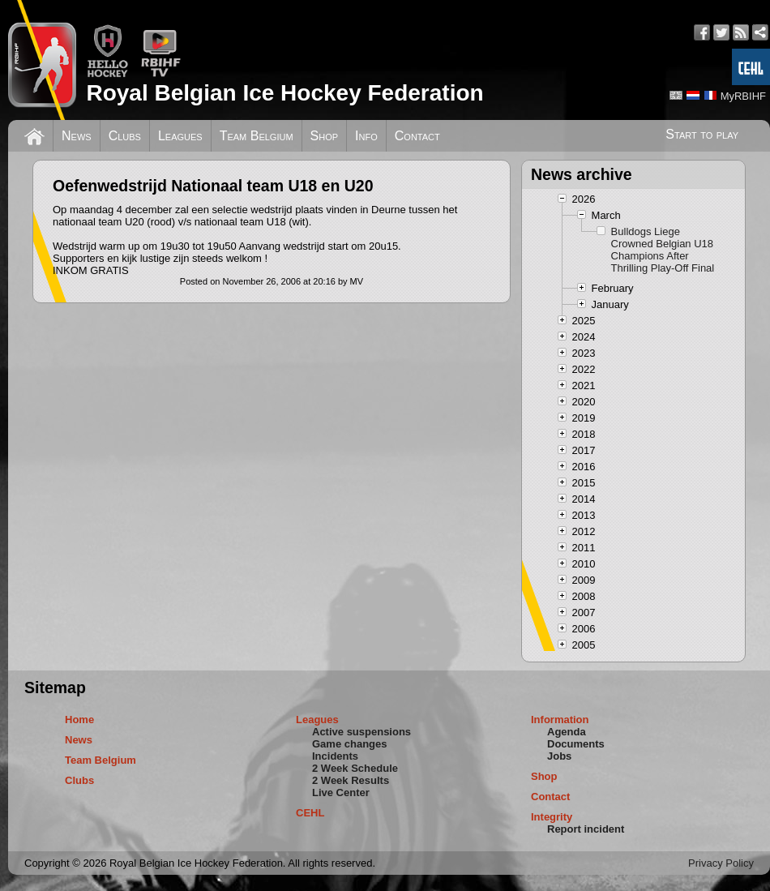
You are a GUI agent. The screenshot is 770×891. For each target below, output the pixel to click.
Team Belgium (256, 136)
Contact (417, 136)
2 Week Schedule (355, 768)
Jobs (559, 756)
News (77, 136)
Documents (576, 744)
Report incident (585, 829)
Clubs (125, 136)
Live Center (341, 792)
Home (79, 719)
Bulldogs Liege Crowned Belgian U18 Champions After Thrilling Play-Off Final (663, 249)
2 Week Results (350, 780)
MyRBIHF (743, 96)
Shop (324, 136)
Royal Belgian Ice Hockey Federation (284, 92)
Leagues (180, 136)
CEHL (310, 813)
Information (560, 719)
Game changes (349, 744)
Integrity (551, 817)
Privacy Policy (721, 863)
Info (366, 136)
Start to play (701, 134)
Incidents (335, 756)
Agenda (566, 732)
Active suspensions (361, 732)
